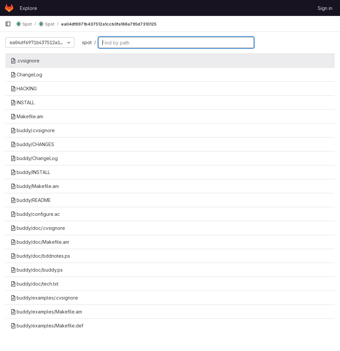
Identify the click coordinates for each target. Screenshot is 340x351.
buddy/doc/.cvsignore (38, 228)
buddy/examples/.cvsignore (44, 298)
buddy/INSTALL (30, 172)
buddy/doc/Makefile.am (40, 242)
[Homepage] (9, 8)
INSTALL (23, 102)
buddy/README (31, 200)
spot (87, 42)
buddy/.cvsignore (33, 130)
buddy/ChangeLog (34, 158)
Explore (28, 8)
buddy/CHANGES (32, 144)
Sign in (325, 8)
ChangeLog (26, 74)
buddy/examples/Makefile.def (47, 325)
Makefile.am (27, 116)
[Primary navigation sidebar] (8, 24)
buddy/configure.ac (35, 214)
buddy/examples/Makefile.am (46, 311)
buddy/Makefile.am (35, 186)
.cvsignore (25, 60)
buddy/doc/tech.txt (34, 284)
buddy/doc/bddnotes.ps (40, 256)
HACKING (24, 88)
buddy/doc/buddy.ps (37, 270)
